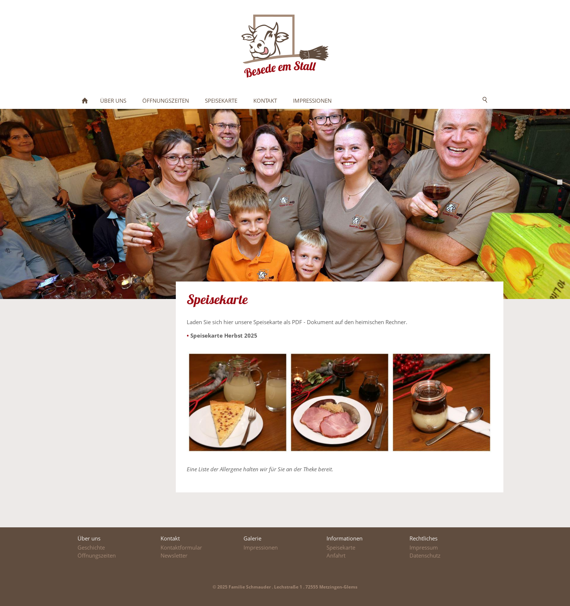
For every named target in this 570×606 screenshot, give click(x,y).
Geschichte (91, 547)
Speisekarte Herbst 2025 (223, 335)
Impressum (423, 547)
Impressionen (261, 547)
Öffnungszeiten (97, 555)
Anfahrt (335, 555)
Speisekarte (340, 547)
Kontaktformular (181, 547)
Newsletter (174, 555)
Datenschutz (424, 555)
